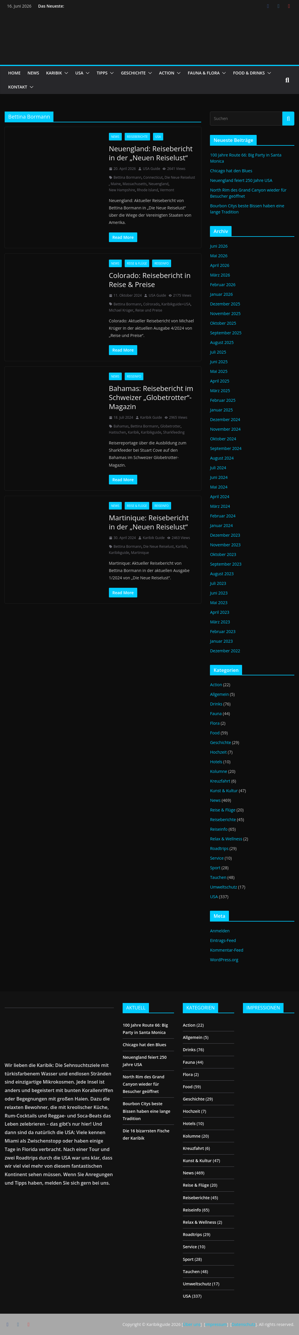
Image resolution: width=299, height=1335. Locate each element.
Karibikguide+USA (175, 304)
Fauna (216, 713)
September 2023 (225, 564)
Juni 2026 (218, 246)
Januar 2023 (221, 641)
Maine (116, 183)
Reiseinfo (161, 263)
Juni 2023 (218, 593)
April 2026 (219, 265)
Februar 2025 (222, 400)
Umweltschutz (223, 887)
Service (216, 858)
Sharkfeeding (174, 432)
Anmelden (220, 931)
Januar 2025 (221, 410)
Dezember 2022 (225, 650)
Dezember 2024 (225, 419)
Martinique (140, 552)
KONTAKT (17, 87)
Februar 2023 (222, 631)
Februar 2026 (222, 284)
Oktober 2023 (223, 554)
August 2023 (222, 573)
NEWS (33, 73)
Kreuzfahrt (220, 781)
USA (79, 73)
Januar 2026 (221, 294)
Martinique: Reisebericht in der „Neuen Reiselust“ (149, 522)
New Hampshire (122, 189)
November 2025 (225, 313)
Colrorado (151, 304)
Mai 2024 (218, 487)
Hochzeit (218, 752)
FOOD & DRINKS (249, 73)
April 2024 (219, 496)
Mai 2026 (218, 255)
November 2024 (225, 429)
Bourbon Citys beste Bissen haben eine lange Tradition (146, 1111)
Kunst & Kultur (224, 790)
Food (215, 733)
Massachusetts (135, 183)
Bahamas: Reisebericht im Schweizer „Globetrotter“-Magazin (151, 397)
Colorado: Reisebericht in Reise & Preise (150, 279)
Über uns (192, 1324)
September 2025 (225, 333)
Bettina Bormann (128, 177)
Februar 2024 (222, 516)
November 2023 (225, 544)
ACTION (166, 73)
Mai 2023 (218, 602)
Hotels (216, 761)
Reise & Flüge (137, 263)
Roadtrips (219, 848)
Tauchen (218, 877)
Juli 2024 (218, 467)
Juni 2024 (218, 477)
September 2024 (225, 448)
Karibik (133, 432)
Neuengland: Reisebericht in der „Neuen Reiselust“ (151, 153)
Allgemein (219, 694)
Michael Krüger (121, 310)
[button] (65, 73)
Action (216, 684)
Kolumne (218, 771)
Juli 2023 (218, 583)
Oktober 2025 (223, 323)
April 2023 (219, 612)
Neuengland (158, 183)
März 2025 (220, 390)
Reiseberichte (137, 137)
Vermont (167, 189)
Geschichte (220, 742)
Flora (215, 723)
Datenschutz (243, 1324)
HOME (14, 73)
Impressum (216, 1324)
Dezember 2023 (225, 535)
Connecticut (153, 177)
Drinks (216, 704)
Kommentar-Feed (226, 950)
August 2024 (222, 458)
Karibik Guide (151, 417)
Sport (215, 867)
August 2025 (222, 342)
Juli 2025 (218, 352)
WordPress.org (224, 959)
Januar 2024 (221, 525)
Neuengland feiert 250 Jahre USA (241, 180)
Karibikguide (151, 432)
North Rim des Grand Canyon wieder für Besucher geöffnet (143, 1084)
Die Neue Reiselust (179, 177)
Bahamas (121, 426)
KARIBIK (54, 73)
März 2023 (220, 622)
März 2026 (220, 275)
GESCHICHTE (133, 73)
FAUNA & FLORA (204, 73)
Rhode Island (147, 189)
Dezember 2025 (225, 304)
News (115, 137)
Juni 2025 (218, 361)
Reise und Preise (148, 310)
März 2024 (220, 506)
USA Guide (151, 168)
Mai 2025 (218, 371)
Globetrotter (170, 426)
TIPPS (102, 73)
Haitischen (117, 432)
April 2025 (219, 381)
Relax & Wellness (226, 839)
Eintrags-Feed (223, 940)
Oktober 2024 (223, 438)
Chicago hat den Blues (231, 170)
